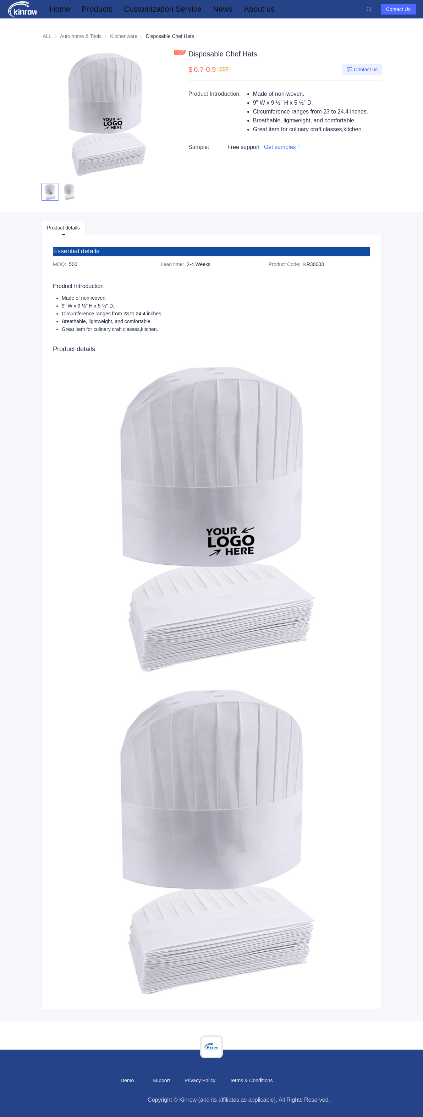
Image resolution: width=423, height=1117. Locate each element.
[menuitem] (60, 9)
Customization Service (163, 9)
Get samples (283, 147)
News (222, 9)
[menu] (205, 9)
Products (97, 9)
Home (60, 9)
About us (259, 9)
